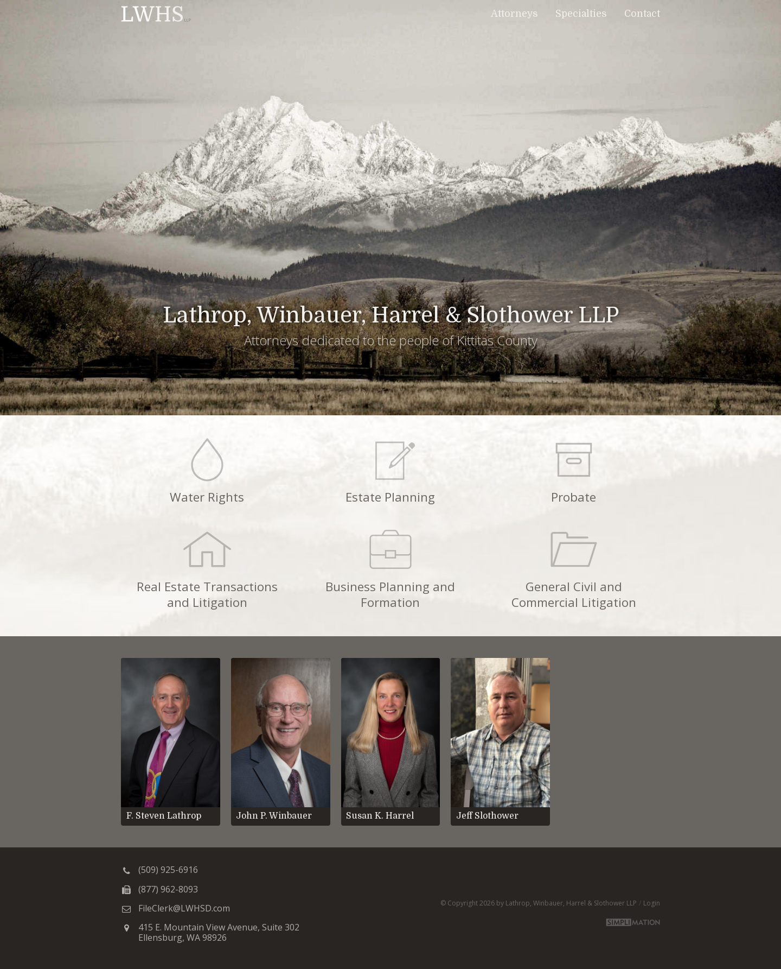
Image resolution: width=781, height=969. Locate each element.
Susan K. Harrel (380, 816)
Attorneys (514, 13)
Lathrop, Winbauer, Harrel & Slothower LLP (156, 13)
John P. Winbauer (274, 816)
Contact (642, 13)
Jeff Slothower (487, 816)
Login (651, 903)
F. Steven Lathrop (163, 816)
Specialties (581, 13)
